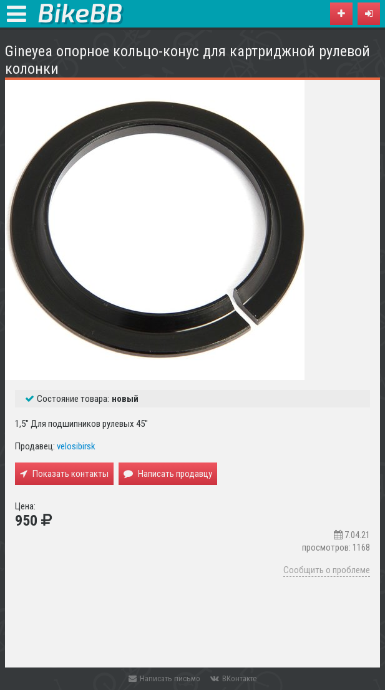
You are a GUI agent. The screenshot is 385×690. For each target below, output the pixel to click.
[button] (369, 13)
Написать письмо (164, 678)
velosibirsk (76, 446)
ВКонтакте (233, 678)
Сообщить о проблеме (326, 570)
